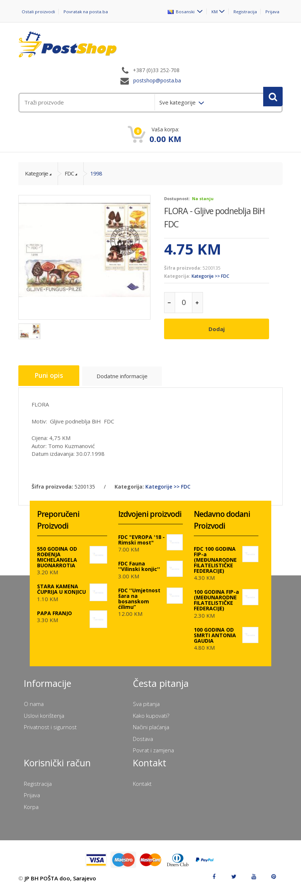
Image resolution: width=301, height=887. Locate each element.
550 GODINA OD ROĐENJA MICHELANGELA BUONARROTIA (57, 554)
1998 (96, 173)
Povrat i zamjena (153, 747)
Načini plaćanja (151, 724)
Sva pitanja (146, 701)
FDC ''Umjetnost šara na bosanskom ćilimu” (139, 595)
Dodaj (216, 329)
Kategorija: (177, 276)
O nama (34, 701)
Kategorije (36, 173)
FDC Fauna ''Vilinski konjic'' (139, 563)
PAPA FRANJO (54, 610)
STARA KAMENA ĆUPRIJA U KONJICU (61, 586)
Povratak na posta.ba (86, 11)
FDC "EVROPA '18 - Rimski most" (141, 536)
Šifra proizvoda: (183, 268)
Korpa (31, 803)
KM (214, 11)
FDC (69, 173)
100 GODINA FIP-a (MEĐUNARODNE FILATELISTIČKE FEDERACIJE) (216, 597)
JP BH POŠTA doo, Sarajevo (60, 875)
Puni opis (50, 374)
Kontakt (142, 780)
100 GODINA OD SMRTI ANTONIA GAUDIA (215, 632)
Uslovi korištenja (44, 712)
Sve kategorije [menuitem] (178, 102)
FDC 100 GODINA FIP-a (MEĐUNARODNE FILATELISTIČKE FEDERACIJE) (215, 556)
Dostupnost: (177, 198)
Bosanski (181, 11)
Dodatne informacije (125, 375)
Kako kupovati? (151, 712)
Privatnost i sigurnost (50, 724)
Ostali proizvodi (38, 11)
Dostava (143, 735)
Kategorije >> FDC (210, 276)
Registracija (245, 11)
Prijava (272, 11)
